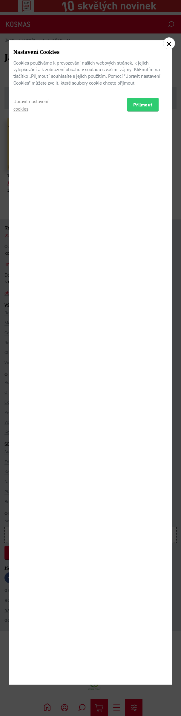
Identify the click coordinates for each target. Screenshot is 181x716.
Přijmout (143, 388)
